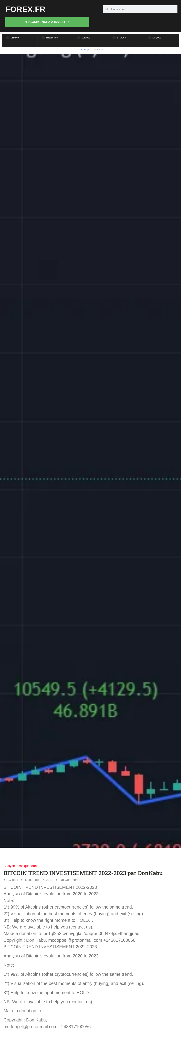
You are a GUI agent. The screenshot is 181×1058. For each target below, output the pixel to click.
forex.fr (25, 9)
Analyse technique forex (20, 866)
